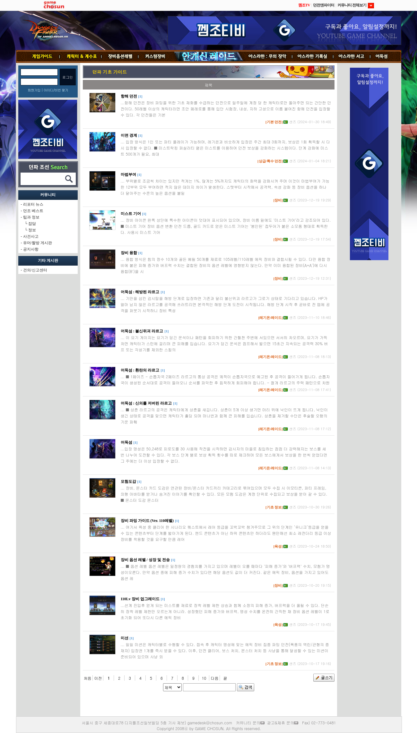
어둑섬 (385, 56)
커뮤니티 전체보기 (355, 5)
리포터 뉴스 (33, 204)
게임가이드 (40, 56)
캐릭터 (80, 56)
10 (204, 678)
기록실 (313, 56)
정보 (32, 230)
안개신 (208, 56)
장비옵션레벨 (119, 56)
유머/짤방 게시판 (37, 243)
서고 (352, 56)
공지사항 (31, 249)
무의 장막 (268, 56)
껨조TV (304, 5)
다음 (215, 678)
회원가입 (34, 90)
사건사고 (31, 236)
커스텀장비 (155, 56)
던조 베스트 (33, 211)
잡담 (32, 223)
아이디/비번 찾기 (56, 90)
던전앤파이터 (323, 5)
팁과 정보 (31, 217)
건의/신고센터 (35, 270)
